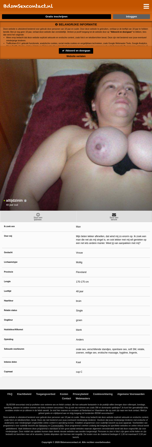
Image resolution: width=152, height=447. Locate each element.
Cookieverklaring (103, 394)
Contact (66, 398)
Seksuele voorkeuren (14, 349)
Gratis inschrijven (56, 16)
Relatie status (10, 310)
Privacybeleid (80, 394)
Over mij (8, 236)
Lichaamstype (10, 262)
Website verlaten (76, 56)
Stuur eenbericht (114, 217)
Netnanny (43, 426)
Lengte (7, 281)
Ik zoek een (9, 226)
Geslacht (8, 252)
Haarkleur (8, 301)
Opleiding (8, 339)
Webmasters (83, 398)
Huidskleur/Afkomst (13, 329)
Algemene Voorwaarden (131, 394)
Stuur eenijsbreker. (38, 217)
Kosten (64, 394)
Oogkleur (8, 320)
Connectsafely (57, 426)
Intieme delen (10, 362)
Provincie (8, 272)
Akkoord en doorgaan (76, 50)
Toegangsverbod (45, 394)
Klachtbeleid (24, 394)
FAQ (9, 394)
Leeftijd (7, 291)
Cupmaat (8, 371)
